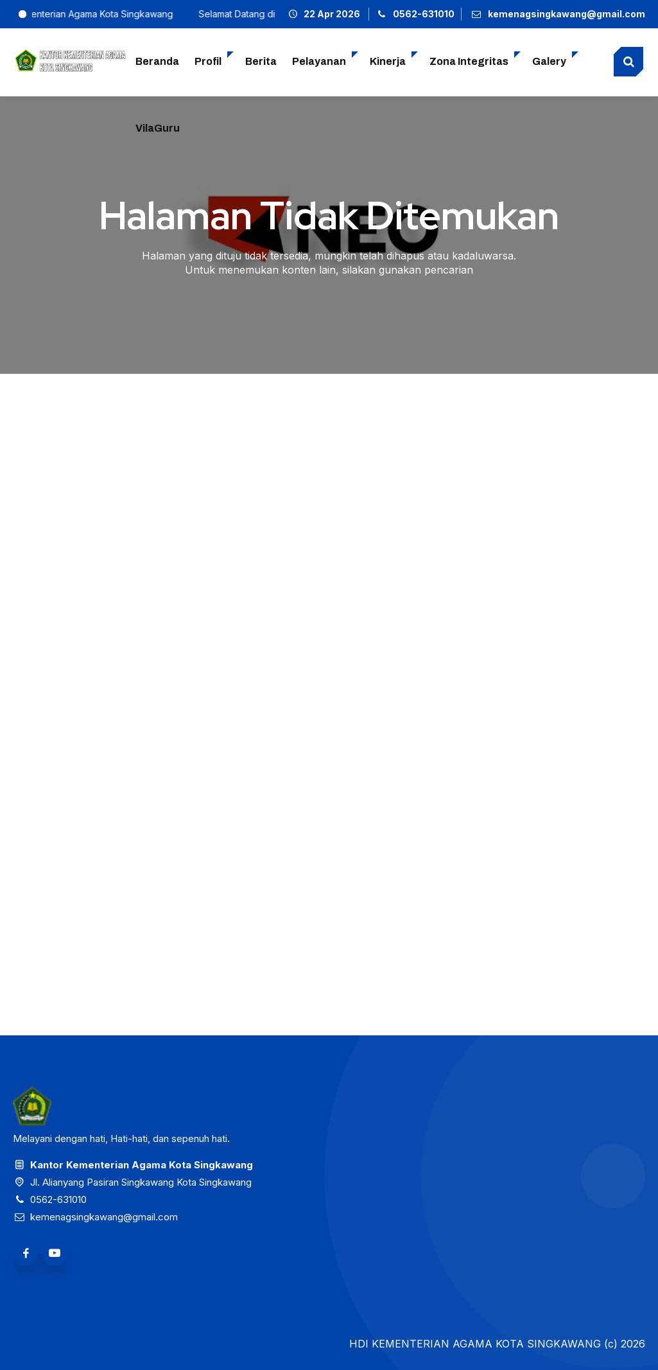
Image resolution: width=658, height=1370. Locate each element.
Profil (208, 61)
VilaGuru (157, 128)
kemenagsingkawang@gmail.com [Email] (104, 1217)
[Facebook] (26, 1253)
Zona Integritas (468, 61)
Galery (549, 61)
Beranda (157, 61)
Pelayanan (319, 61)
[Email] (557, 13)
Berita (261, 61)
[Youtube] (54, 1253)
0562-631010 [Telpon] (58, 1199)
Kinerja (388, 61)
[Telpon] (415, 13)
